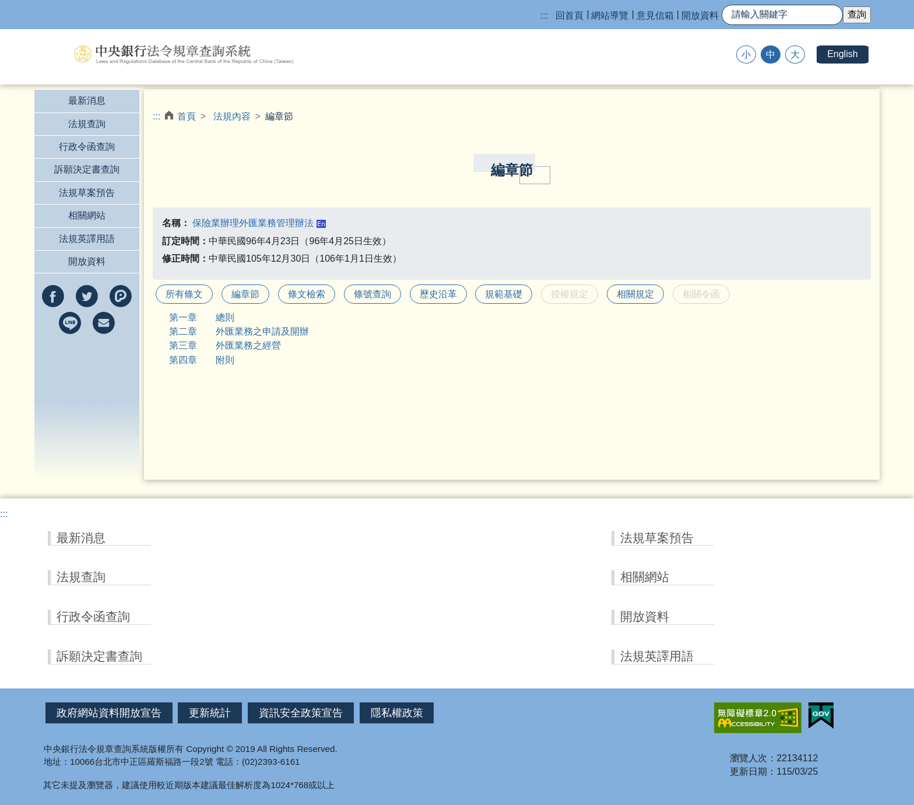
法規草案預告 (87, 193)
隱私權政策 (397, 713)
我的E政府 (821, 715)
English (842, 54)
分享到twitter (87, 296)
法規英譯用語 (87, 239)
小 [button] (746, 54)
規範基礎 (503, 294)
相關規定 (635, 294)
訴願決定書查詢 (86, 169)
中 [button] (770, 54)
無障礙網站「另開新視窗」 (757, 717)
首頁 (186, 116)
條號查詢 (372, 294)
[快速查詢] (782, 15)
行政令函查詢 (87, 147)
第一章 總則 (201, 317)
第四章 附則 (201, 360)
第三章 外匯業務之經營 (225, 345)
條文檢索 (306, 294)
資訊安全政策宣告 (301, 713)
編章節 (245, 294)
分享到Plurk (121, 296)
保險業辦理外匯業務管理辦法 (253, 223)
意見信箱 (655, 15)
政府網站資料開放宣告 (109, 713)
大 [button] (795, 54)
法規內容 (232, 116)
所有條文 (184, 294)
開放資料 (700, 15)
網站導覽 (609, 15)
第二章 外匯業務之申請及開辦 (239, 331)
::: (544, 15)
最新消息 (87, 101)
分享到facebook (53, 296)
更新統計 (210, 713)
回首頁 (569, 15)
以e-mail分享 (104, 323)
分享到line (70, 323)
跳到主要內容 (28, 6)
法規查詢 (87, 124)
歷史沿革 (438, 294)
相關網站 (87, 215)
